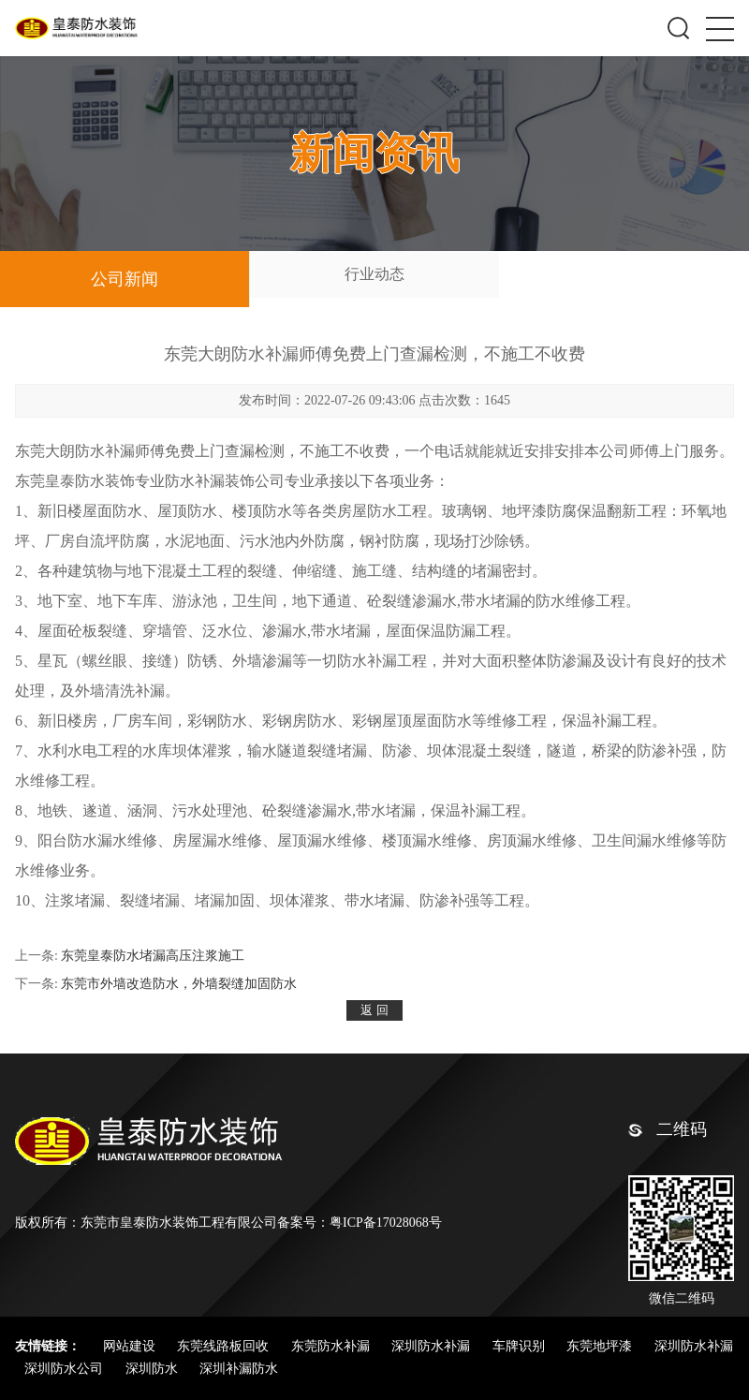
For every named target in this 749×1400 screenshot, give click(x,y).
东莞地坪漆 (601, 1346)
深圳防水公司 (65, 1369)
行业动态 (374, 274)
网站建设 (131, 1346)
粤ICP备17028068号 (386, 1223)
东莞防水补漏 (332, 1346)
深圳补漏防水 (238, 1369)
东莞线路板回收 (224, 1346)
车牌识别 (520, 1346)
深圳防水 (153, 1369)
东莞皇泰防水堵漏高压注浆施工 (152, 956)
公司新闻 (124, 279)
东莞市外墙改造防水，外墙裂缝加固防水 (179, 984)
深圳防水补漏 (432, 1346)
